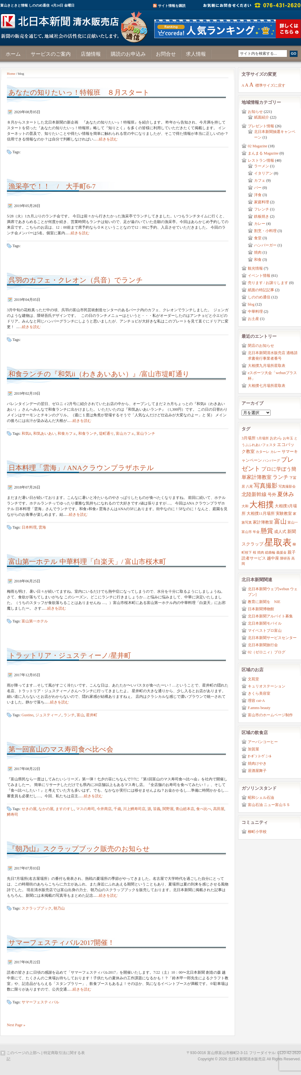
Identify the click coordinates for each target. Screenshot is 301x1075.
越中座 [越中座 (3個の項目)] (273, 558)
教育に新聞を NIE (264, 602)
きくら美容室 (259, 693)
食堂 (258, 238)
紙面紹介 (261, 117)
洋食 (258, 195)
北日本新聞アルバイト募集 (270, 616)
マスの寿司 (85, 809)
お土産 (253, 319)
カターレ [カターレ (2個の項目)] (262, 452)
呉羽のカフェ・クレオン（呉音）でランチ (75, 280)
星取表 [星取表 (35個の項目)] (278, 542)
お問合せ (166, 54)
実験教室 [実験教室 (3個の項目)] (284, 513)
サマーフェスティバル (40, 1002)
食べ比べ (203, 809)
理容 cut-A (256, 700)
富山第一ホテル (35, 621)
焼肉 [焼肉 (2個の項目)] (260, 552)
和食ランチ (87, 433)
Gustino (27, 715)
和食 (258, 259)
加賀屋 (253, 749)
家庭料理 (261, 202)
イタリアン (263, 173)
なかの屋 (46, 809)
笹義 (157, 809)
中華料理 (255, 311)
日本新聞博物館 (261, 609)
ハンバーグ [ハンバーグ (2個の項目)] (271, 460)
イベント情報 (259, 275)
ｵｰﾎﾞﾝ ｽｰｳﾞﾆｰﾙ (259, 756)
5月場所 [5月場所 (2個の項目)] (262, 438)
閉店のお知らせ (261, 345)
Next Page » (16, 1025)
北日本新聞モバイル (265, 623)
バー (258, 187)
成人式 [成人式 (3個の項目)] (280, 532)
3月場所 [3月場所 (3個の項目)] (249, 438)
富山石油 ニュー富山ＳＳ (269, 805)
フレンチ (261, 209)
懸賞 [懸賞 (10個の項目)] (267, 530)
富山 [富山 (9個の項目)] (280, 521)
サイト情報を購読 (172, 6)
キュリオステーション (266, 686)
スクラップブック (37, 908)
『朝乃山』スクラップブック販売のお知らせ (79, 849)
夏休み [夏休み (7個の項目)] (285, 494)
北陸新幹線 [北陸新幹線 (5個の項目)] (254, 494)
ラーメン (261, 166)
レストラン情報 (261, 160)
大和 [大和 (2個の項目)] (245, 506)
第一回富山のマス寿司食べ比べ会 (60, 749)
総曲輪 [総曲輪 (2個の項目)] (270, 552)
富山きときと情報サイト (75, 24)
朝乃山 (59, 908)
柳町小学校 (257, 831)
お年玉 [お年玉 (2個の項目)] (288, 438)
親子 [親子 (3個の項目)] (292, 552)
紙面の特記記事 (261, 290)
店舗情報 (91, 54)
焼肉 (258, 252)
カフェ (259, 180)
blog (251, 304)
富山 (80, 715)
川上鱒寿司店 (134, 809)
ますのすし (64, 809)
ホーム (13, 54)
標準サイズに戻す (270, 85)
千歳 (117, 809)
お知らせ (255, 111)
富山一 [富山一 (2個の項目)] (293, 522)
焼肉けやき (257, 763)
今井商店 (104, 809)
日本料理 (29, 527)
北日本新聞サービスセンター (272, 638)
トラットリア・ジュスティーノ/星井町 (69, 655)
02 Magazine (257, 146)
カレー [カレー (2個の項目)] (275, 452)
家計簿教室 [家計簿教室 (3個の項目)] (263, 522)
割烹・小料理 (265, 231)
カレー (259, 223)
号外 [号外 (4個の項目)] (272, 494)
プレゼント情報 (261, 126)
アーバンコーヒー (263, 742)
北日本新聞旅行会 (263, 645)
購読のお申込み (128, 54)
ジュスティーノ (48, 715)
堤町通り (106, 433)
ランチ (69, 715)
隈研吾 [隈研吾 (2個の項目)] (285, 558)
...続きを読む (107, 139)
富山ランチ (145, 433)
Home (11, 73)
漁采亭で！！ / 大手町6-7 (51, 186)
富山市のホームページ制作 (270, 715)
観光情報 (255, 268)
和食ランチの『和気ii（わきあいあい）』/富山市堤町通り (99, 374)
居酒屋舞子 (257, 770)
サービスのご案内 (51, 54)
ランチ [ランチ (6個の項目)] (280, 477)
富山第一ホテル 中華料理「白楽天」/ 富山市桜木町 (87, 561)
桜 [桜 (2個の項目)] (254, 552)
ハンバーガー (265, 245)
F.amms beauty (259, 708)
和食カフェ (67, 433)
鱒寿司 (12, 814)
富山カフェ (125, 433)
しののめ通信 (259, 297)
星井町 (91, 715)
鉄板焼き (261, 216)
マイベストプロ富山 (265, 630)
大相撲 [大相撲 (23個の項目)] (261, 504)
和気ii (26, 433)
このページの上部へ (23, 1053)
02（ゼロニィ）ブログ (266, 652)
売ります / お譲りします (268, 283)
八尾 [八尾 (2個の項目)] (249, 486)
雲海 (42, 527)
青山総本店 (185, 809)
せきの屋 (29, 809)
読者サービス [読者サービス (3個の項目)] (254, 558)
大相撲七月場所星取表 (266, 385)
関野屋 (168, 809)
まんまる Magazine (263, 153)
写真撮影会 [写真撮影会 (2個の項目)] (287, 486)
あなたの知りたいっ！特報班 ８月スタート (79, 92)
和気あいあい (44, 433)
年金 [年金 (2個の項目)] (256, 532)
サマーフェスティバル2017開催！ (61, 942)
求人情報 (196, 54)
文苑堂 (253, 679)
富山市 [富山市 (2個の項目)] (247, 532)
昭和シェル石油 (261, 797)
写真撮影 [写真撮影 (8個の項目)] (266, 485)
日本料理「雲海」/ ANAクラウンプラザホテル (81, 468)
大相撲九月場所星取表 (266, 365)
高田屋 (218, 809)
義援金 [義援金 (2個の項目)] (281, 552)
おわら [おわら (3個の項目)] (276, 438)
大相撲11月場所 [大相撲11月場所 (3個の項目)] (261, 513)
